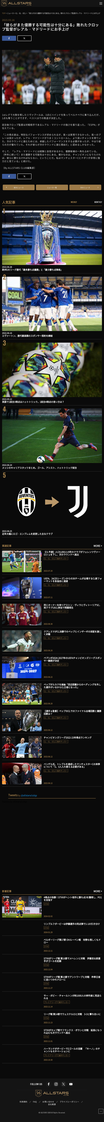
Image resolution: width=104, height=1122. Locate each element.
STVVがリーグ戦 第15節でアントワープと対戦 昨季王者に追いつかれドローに (72, 978)
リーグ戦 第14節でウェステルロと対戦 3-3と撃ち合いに (72, 1014)
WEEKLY (74, 201)
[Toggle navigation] (101, 3)
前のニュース (19, 187)
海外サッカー (62, 558)
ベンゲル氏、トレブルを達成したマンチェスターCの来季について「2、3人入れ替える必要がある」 (72, 765)
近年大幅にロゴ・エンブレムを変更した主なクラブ (27, 533)
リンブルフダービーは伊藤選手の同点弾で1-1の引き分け (72, 923)
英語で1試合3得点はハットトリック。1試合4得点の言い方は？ (33, 401)
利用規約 (23, 1101)
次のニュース (85, 187)
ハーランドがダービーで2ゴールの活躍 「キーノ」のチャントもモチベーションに (72, 1050)
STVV (46, 904)
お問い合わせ (48, 1101)
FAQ (35, 1101)
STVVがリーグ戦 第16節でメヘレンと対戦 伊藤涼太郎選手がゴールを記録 (72, 960)
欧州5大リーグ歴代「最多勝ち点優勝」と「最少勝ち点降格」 (32, 269)
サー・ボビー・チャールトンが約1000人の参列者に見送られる (72, 997)
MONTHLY (98, 201)
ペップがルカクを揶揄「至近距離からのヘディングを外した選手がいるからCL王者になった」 (72, 686)
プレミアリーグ (50, 1002)
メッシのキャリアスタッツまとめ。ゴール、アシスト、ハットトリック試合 (39, 467)
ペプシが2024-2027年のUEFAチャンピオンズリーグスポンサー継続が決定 (73, 659)
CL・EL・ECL (49, 558)
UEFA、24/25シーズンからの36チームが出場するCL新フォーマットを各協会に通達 (73, 580)
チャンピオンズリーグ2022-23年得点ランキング (67, 737)
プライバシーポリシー (69, 1101)
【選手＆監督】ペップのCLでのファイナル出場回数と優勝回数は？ (72, 712)
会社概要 (52, 1104)
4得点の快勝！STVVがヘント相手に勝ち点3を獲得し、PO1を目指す (73, 899)
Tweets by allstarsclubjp (14, 801)
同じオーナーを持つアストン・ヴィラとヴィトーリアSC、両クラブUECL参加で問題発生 (72, 606)
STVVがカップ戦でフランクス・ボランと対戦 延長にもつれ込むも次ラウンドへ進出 (73, 1031)
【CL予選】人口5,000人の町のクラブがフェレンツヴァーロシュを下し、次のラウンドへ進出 (72, 553)
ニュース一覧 (52, 187)
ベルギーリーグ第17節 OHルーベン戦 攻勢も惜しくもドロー (72, 941)
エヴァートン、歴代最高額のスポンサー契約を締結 (27, 335)
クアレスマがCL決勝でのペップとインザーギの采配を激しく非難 (72, 633)
